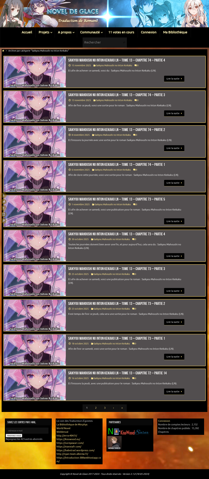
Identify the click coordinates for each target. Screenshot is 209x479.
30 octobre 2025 (80, 239)
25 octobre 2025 (80, 274)
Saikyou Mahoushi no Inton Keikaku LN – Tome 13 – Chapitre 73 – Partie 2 (116, 303)
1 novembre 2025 (81, 204)
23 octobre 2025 (80, 308)
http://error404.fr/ (66, 435)
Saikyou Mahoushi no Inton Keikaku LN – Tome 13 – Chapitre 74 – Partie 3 (116, 95)
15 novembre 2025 (81, 65)
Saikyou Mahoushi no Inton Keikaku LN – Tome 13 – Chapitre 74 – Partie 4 (116, 60)
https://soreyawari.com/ (70, 443)
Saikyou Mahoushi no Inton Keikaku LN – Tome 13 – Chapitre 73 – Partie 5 (116, 199)
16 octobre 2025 (80, 378)
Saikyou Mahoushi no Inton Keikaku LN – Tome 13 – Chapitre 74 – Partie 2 (116, 130)
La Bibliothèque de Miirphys (72, 424)
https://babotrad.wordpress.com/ (75, 450)
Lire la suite (175, 78)
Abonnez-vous (14, 435)
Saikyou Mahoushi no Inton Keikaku (114, 65)
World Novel (63, 428)
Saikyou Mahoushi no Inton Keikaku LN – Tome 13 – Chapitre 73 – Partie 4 (116, 234)
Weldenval (62, 432)
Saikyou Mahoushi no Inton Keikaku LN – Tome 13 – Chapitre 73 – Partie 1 (116, 338)
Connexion (164, 421)
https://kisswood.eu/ (68, 439)
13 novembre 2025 (81, 100)
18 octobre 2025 (80, 343)
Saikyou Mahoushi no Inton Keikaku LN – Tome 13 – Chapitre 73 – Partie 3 (116, 269)
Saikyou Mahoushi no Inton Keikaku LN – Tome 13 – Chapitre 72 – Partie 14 (117, 373)
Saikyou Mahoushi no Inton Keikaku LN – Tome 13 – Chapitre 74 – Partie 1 (116, 164)
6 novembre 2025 (81, 169)
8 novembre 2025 (81, 135)
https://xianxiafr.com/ (68, 446)
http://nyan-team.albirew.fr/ (72, 454)
